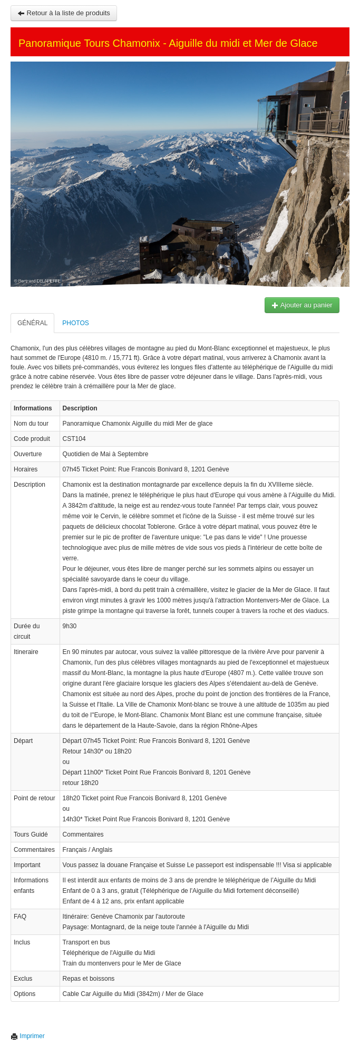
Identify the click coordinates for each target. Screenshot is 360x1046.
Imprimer (28, 1036)
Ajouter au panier (302, 305)
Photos (75, 323)
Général (32, 323)
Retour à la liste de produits (63, 13)
